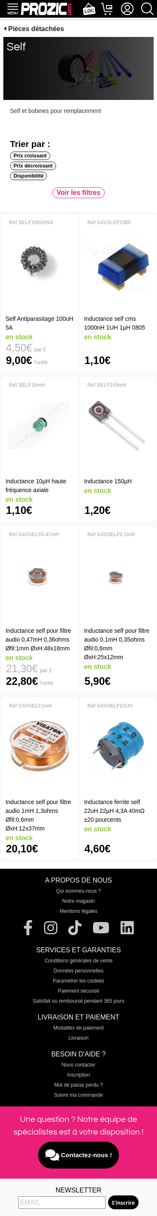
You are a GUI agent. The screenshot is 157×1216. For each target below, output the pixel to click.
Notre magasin (78, 901)
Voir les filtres (78, 192)
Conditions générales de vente (78, 961)
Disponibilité (28, 175)
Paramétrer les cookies (78, 981)
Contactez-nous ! (78, 1155)
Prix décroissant (32, 165)
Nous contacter (78, 1065)
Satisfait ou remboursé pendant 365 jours (78, 1001)
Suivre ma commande (78, 1095)
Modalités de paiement (78, 1028)
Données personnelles (78, 971)
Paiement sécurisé (78, 991)
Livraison (78, 1038)
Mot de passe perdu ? (78, 1085)
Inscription (78, 1075)
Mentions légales (78, 911)
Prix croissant (29, 155)
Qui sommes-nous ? (78, 891)
